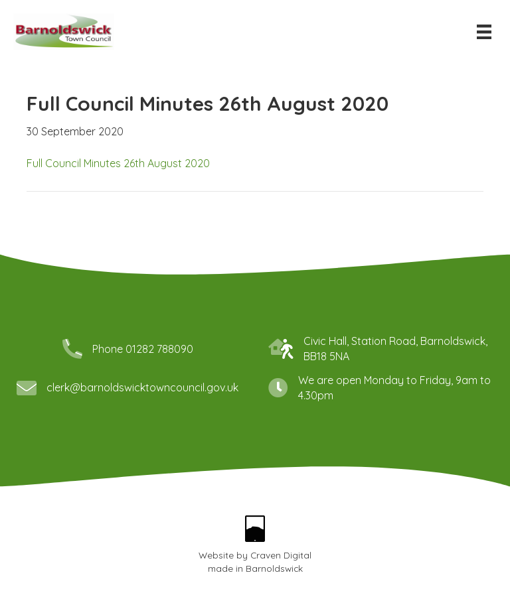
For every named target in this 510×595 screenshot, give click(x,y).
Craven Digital (280, 555)
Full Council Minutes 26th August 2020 (118, 163)
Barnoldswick (274, 568)
